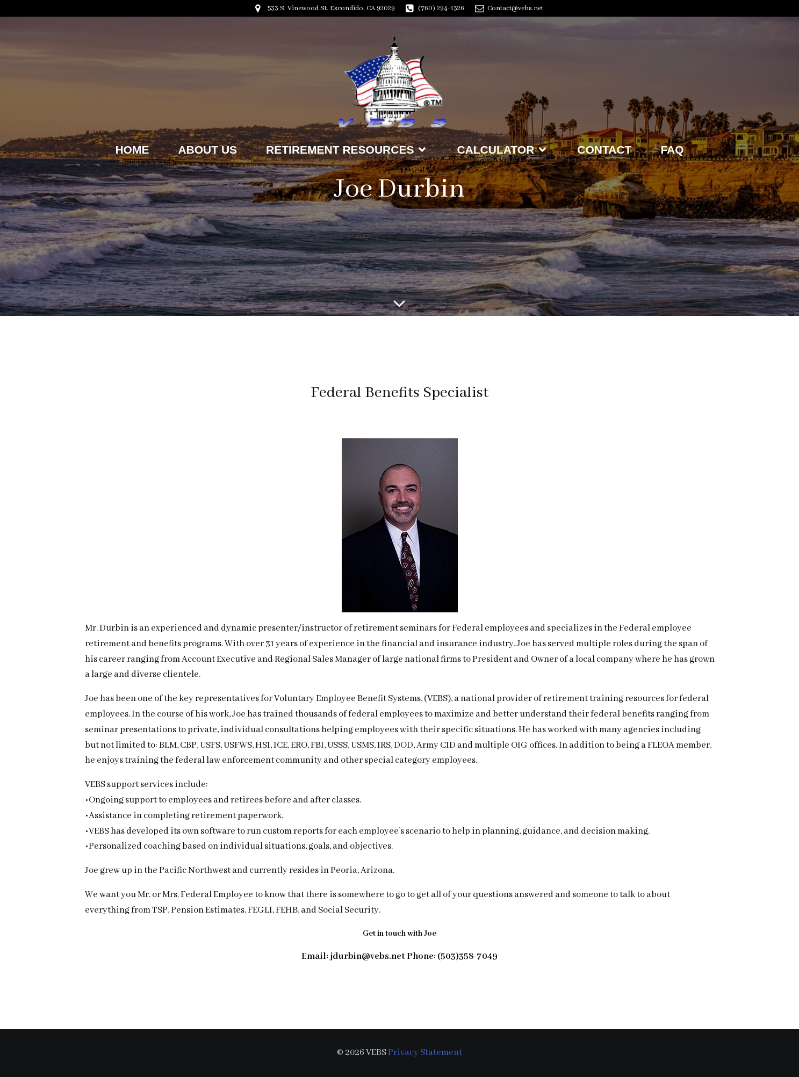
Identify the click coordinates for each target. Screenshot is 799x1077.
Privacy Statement (425, 1052)
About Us (207, 149)
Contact (604, 149)
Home (132, 149)
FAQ (671, 149)
